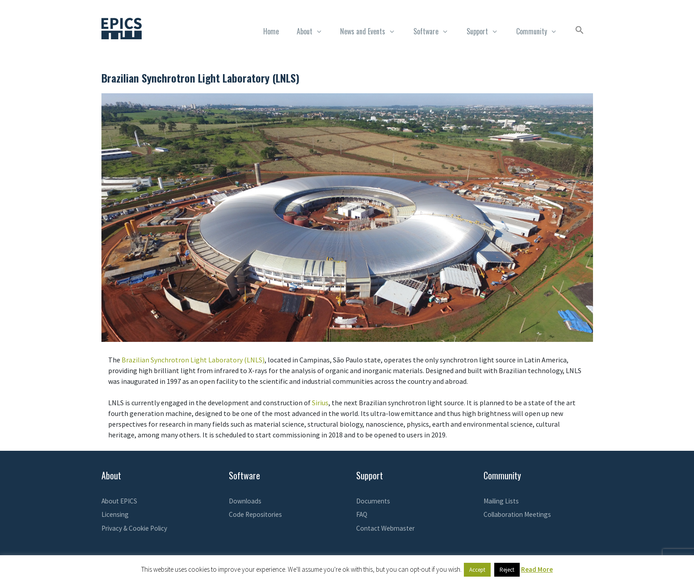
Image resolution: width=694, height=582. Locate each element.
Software (435, 31)
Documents (373, 501)
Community (541, 31)
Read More (537, 569)
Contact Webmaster (385, 528)
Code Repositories (255, 514)
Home (271, 31)
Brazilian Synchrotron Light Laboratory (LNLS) (193, 359)
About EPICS (119, 501)
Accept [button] (477, 570)
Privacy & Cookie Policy (134, 528)
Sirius (320, 402)
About (314, 31)
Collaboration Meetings (517, 514)
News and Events (372, 31)
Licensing (115, 514)
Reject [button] (507, 570)
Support (487, 31)
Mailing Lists (501, 501)
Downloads (245, 501)
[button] (579, 31)
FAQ (361, 514)
